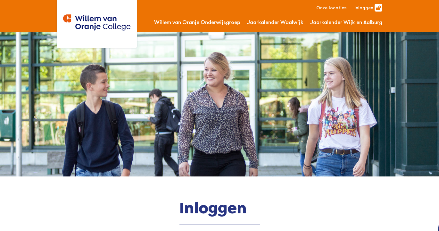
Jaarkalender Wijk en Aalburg (346, 22)
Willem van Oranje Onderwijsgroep (197, 22)
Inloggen (368, 8)
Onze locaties (331, 7)
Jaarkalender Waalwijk (275, 22)
